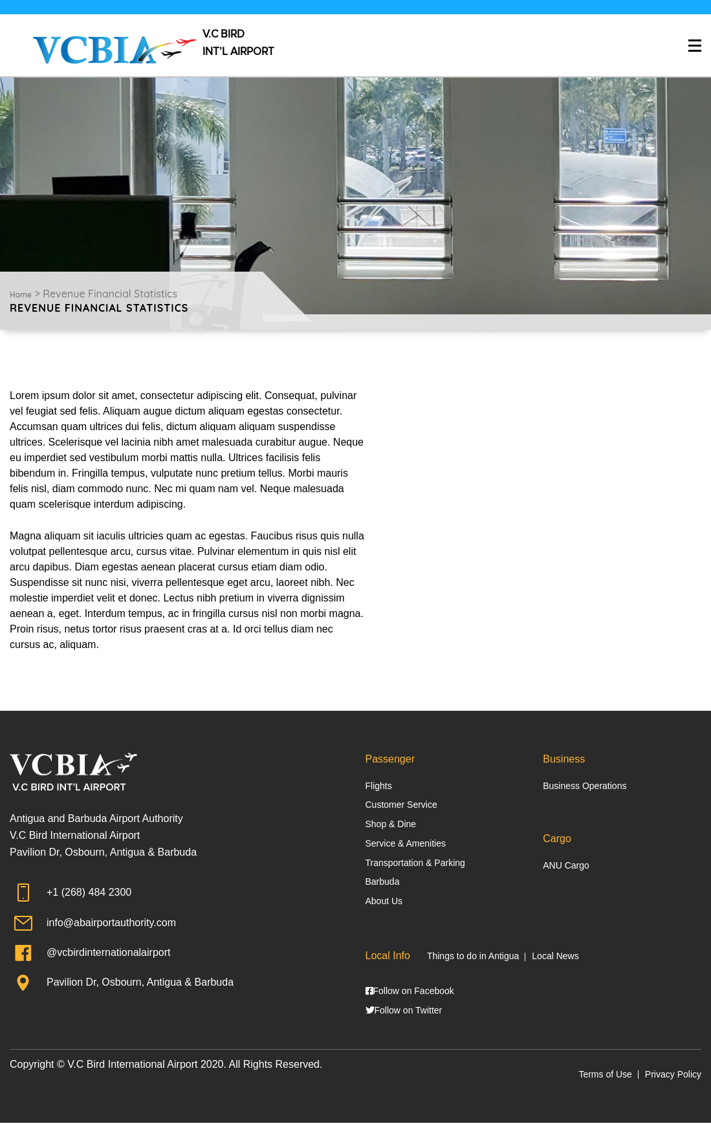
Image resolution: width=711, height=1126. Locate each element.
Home (21, 294)
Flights (379, 786)
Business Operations (584, 786)
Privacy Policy (673, 1077)
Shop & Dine (391, 824)
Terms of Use (604, 1077)
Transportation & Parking (415, 863)
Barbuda (383, 883)
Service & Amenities (406, 844)
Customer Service (401, 805)
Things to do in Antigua (473, 958)
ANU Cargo (566, 866)
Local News (555, 958)
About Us (384, 903)
